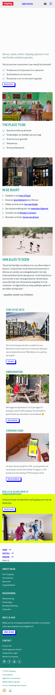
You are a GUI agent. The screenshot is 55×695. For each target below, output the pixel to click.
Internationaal (7, 578)
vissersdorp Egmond (39, 208)
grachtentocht (20, 199)
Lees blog (11, 361)
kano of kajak (24, 195)
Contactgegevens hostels (12, 649)
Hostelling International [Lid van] (17, 685)
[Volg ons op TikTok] (19, 661)
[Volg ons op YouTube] (14, 661)
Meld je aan (9, 632)
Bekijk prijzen (9, 509)
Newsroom (6, 581)
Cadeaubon (6, 609)
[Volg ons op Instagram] (4, 661)
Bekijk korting (12, 420)
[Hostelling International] (4, 691)
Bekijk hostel (8, 84)
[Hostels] (6, 553)
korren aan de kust (31, 217)
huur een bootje (31, 204)
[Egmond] (6, 557)
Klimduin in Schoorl (28, 212)
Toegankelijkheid (8, 585)
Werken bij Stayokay (10, 656)
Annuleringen (7, 602)
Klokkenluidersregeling (10, 682)
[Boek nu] (27, 5)
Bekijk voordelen (13, 479)
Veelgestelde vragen (10, 653)
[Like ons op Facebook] (9, 661)
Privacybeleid (7, 674)
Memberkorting (8, 598)
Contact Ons (7, 646)
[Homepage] (8, 5)
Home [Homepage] (5, 550)
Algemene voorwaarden (11, 678)
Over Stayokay (8, 574)
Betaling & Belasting (10, 605)
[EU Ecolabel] (10, 691)
